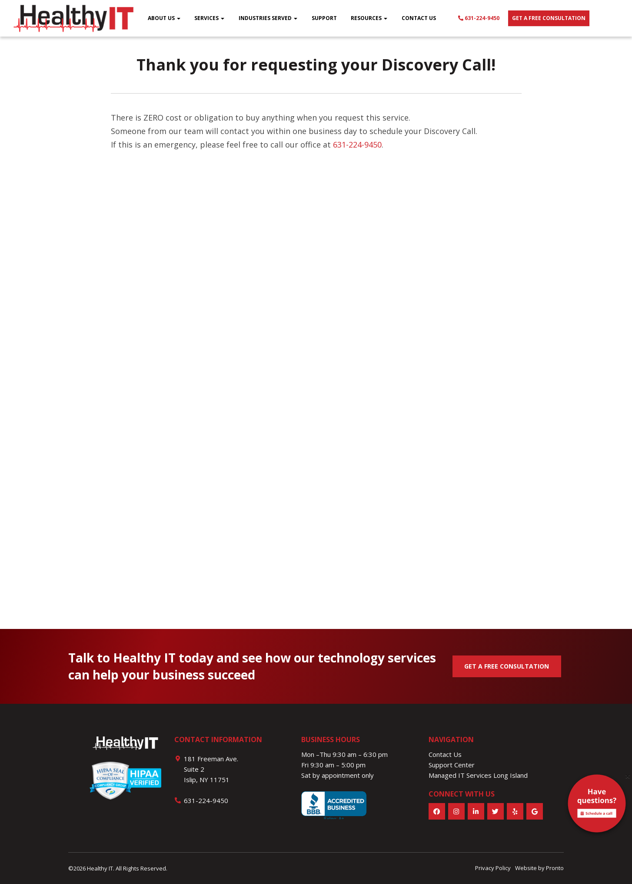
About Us (164, 18)
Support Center (452, 764)
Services (209, 18)
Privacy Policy (493, 868)
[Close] (627, 776)
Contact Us (419, 18)
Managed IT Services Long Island (478, 775)
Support (324, 18)
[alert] (596, 805)
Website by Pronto (539, 868)
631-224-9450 (478, 18)
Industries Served (268, 18)
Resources (369, 18)
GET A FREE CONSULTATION (506, 666)
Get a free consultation (548, 18)
